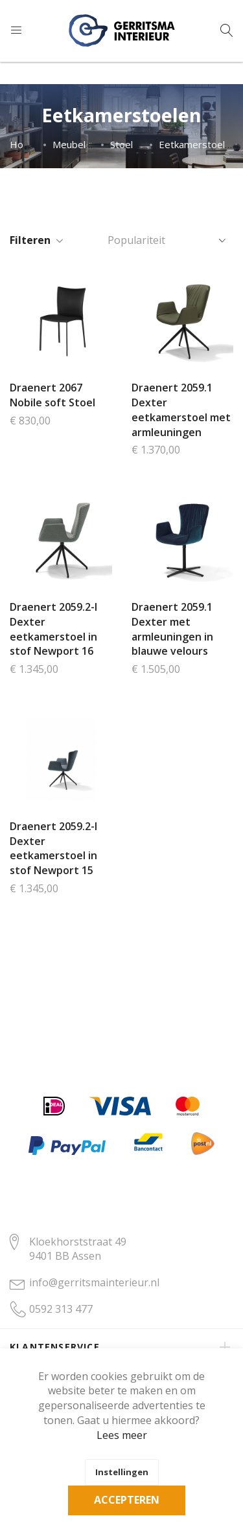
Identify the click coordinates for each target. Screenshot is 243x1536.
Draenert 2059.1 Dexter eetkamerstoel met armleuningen (181, 409)
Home (24, 144)
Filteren (30, 240)
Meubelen (74, 144)
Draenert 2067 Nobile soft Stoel (52, 395)
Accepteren (126, 1500)
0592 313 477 (61, 1309)
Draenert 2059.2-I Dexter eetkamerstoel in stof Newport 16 (53, 629)
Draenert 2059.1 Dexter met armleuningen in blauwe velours (172, 629)
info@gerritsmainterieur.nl (94, 1282)
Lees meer (122, 1435)
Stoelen (127, 144)
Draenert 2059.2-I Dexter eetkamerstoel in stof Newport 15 (53, 848)
